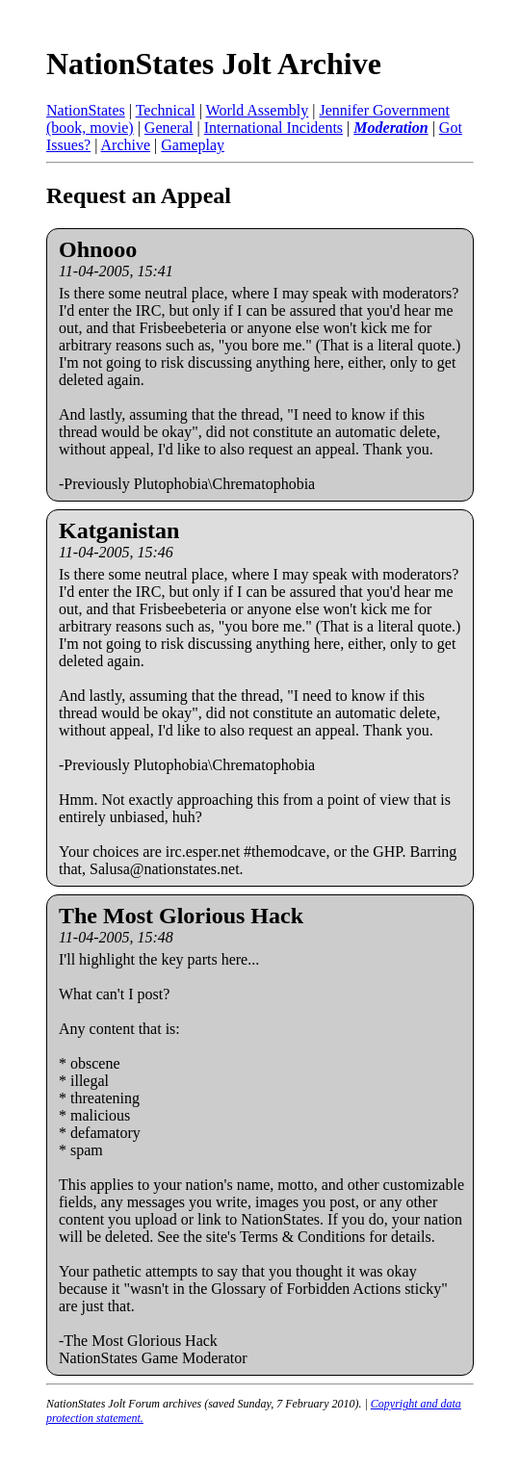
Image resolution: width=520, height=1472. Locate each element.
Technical (165, 110)
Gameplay (192, 145)
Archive (126, 145)
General (169, 127)
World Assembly (257, 110)
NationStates (85, 110)
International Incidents (273, 127)
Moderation (390, 127)
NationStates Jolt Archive (213, 63)
